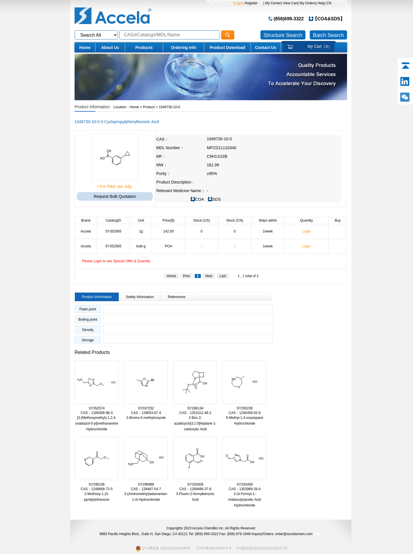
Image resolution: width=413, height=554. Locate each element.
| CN (328, 3)
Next (209, 276)
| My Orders (306, 3)
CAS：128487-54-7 (146, 489)
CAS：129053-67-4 (146, 413)
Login (306, 231)
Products (144, 47)
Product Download (227, 47)
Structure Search (283, 35)
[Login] (238, 3)
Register (251, 3)
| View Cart (289, 3)
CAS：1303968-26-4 (244, 489)
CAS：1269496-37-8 (195, 489)
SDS (217, 199)
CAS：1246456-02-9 (244, 413)
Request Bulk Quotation (115, 196)
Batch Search (328, 35)
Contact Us (265, 47)
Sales (317, 534)
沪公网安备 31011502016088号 (162, 548)
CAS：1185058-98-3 (96, 413)
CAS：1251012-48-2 (195, 413)
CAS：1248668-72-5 (96, 489)
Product (149, 107)
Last (222, 276)
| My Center (272, 3)
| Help (320, 3)
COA (199, 199)
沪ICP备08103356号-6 (214, 548)
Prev (186, 276)
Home (85, 47)
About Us (110, 47)
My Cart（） (319, 46)
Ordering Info (183, 47)
